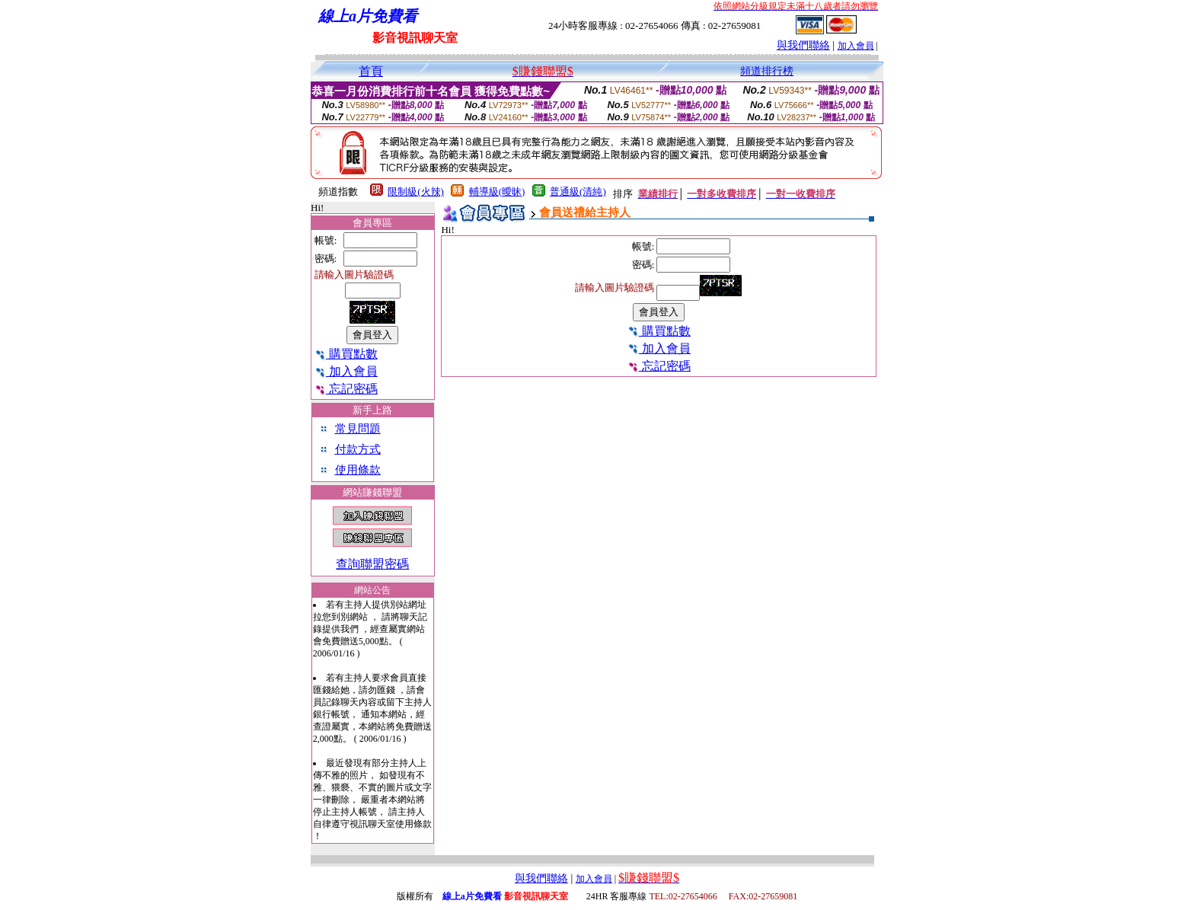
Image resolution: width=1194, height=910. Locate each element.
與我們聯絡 (803, 45)
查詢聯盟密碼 (372, 563)
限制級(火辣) (416, 191)
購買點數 (346, 353)
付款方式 (358, 449)
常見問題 (358, 429)
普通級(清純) (578, 191)
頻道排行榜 (766, 71)
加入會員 (856, 45)
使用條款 (358, 470)
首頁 (371, 71)
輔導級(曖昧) (497, 191)
